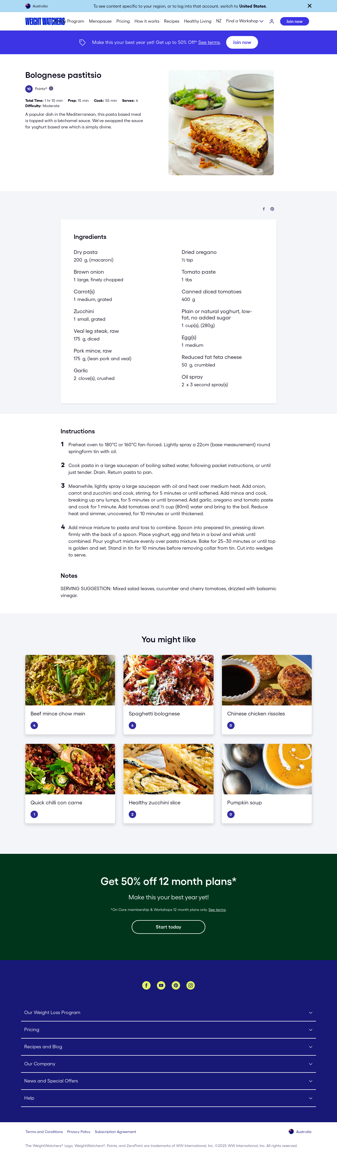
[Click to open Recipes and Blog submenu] (168, 1047)
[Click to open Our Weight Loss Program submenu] (168, 1012)
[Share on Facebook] (264, 209)
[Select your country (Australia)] (300, 1132)
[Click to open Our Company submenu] (168, 1064)
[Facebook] (146, 985)
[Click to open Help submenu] (168, 1098)
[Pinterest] (176, 985)
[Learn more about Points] (51, 88)
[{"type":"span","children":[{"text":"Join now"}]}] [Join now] (168, 42)
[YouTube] (161, 985)
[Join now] (242, 42)
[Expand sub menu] (245, 21)
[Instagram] (190, 985)
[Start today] (168, 927)
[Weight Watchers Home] (34, 21)
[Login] (271, 21)
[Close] (309, 5)
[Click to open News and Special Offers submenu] (168, 1081)
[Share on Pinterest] (272, 209)
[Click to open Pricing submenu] (168, 1030)
